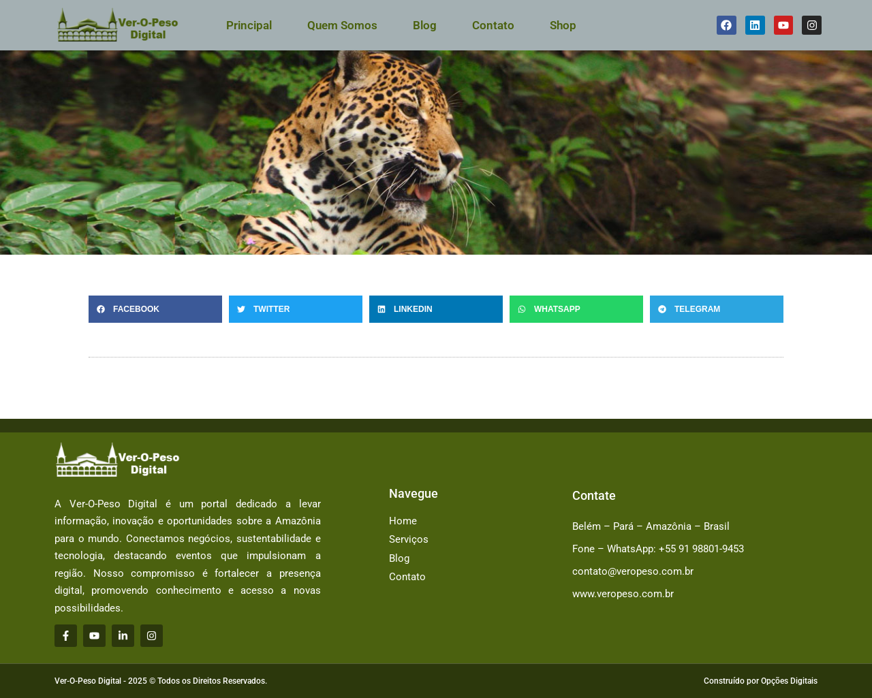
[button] (155, 309)
